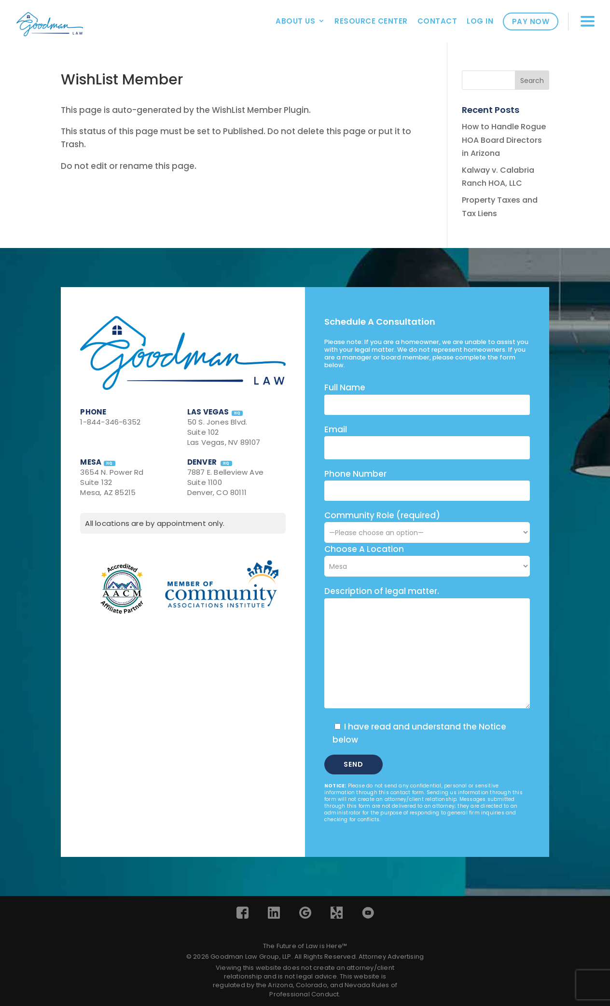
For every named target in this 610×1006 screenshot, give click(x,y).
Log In (480, 21)
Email (335, 429)
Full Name (344, 387)
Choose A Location (364, 549)
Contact (437, 21)
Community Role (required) (427, 524)
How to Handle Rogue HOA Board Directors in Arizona (504, 139)
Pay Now (531, 21)
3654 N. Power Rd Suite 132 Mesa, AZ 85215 (111, 482)
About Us (295, 21)
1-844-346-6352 (110, 422)
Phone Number (355, 474)
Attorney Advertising (391, 956)
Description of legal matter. (381, 591)
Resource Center (371, 21)
